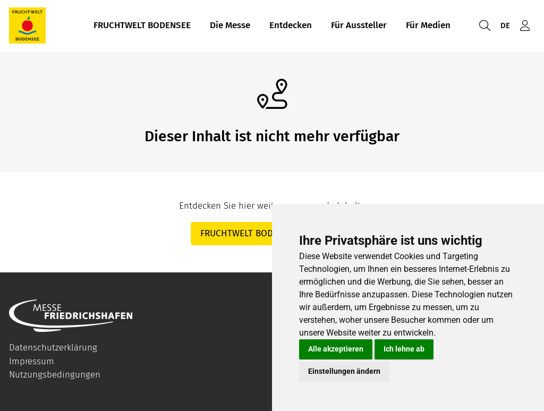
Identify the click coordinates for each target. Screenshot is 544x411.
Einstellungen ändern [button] (344, 371)
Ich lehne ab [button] (404, 349)
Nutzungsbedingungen (54, 374)
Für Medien (428, 25)
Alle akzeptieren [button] (335, 349)
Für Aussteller (359, 25)
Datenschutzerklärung (53, 347)
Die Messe (230, 25)
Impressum (31, 361)
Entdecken (290, 25)
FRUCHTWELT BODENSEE (142, 25)
